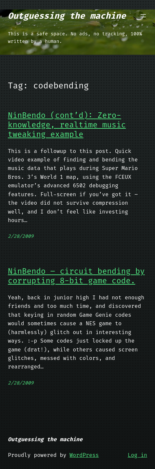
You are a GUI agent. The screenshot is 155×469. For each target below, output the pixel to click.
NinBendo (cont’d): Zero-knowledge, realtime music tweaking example (67, 125)
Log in (137, 455)
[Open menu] (143, 16)
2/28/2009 (20, 236)
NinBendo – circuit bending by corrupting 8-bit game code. (76, 276)
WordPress (84, 455)
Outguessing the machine (67, 15)
